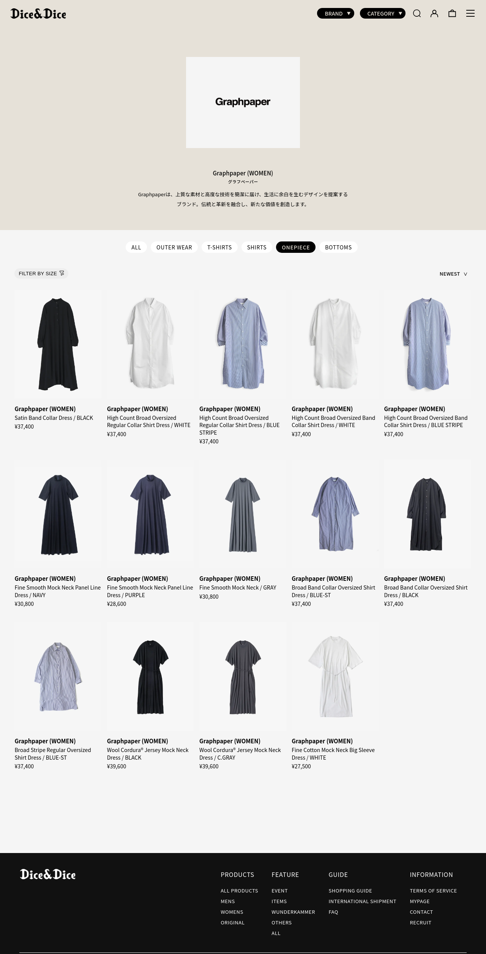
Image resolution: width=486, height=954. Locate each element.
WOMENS (232, 907)
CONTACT (421, 907)
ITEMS (279, 897)
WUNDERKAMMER (293, 907)
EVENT (279, 886)
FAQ (333, 907)
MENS (228, 897)
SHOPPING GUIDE (350, 886)
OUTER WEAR (174, 243)
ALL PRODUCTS (239, 886)
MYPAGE (420, 897)
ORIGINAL (233, 918)
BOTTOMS (338, 243)
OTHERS (281, 918)
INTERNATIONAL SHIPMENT (362, 897)
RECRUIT (420, 918)
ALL (136, 243)
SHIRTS (257, 243)
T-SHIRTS (219, 243)
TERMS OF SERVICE (433, 886)
